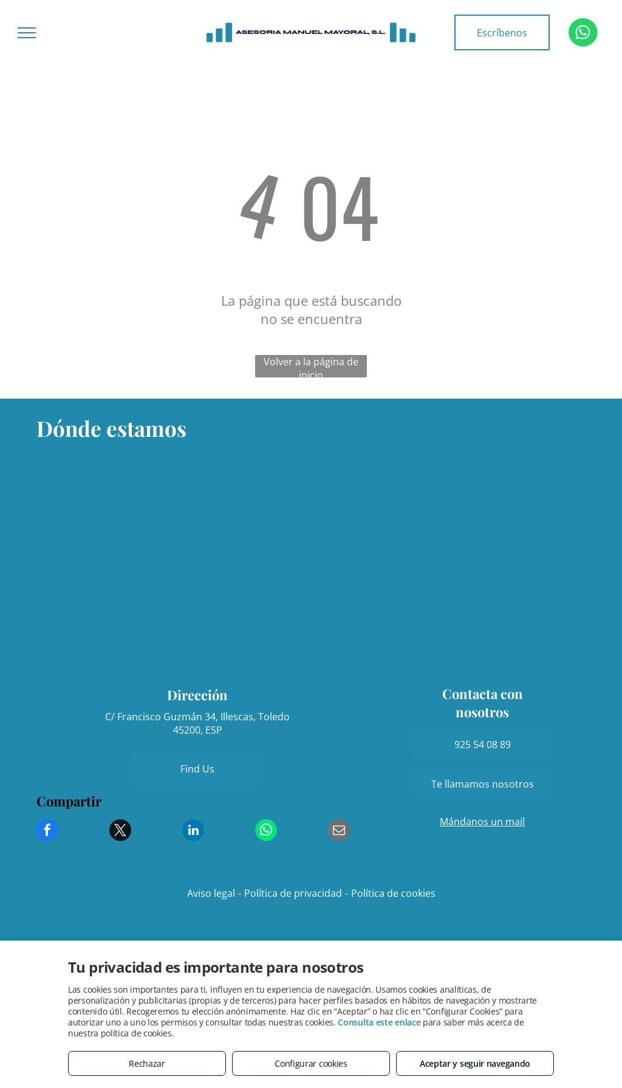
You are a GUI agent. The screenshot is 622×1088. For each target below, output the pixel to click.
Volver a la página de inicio (311, 366)
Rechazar (147, 1063)
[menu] (27, 33)
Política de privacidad (293, 893)
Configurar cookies (311, 1063)
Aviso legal (211, 893)
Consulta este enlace (379, 1022)
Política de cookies (393, 893)
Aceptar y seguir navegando (475, 1063)
